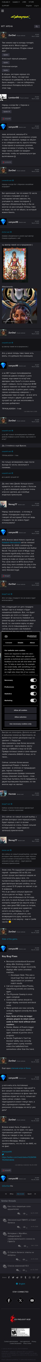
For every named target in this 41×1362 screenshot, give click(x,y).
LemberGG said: (7, 180)
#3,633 (35, 794)
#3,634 (35, 840)
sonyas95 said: (6, 343)
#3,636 (35, 949)
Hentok (12, 794)
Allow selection (20, 717)
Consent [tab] (8, 642)
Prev (11, 1194)
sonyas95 (13, 127)
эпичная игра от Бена (20, 1068)
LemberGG (14, 97)
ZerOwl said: (6, 232)
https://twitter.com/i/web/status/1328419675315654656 (19, 1157)
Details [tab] (20, 642)
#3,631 (35, 584)
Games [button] (15, 2)
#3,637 (35, 1061)
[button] (2, 11)
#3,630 (35, 532)
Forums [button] (5, 2)
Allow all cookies (20, 710)
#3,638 (35, 1078)
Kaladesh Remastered (11, 542)
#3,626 (35, 333)
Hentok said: (6, 850)
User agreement (25, 1341)
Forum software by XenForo (19, 1360)
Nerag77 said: (6, 594)
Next (29, 1194)
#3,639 (35, 1120)
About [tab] (32, 642)
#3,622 (35, 98)
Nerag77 (13, 504)
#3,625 (35, 222)
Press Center (27, 1343)
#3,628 (35, 421)
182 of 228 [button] (20, 1194)
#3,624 (35, 170)
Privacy (34, 1341)
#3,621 (35, 35)
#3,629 (35, 504)
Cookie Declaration (15, 1343)
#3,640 (35, 1178)
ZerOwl (12, 35)
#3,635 (35, 932)
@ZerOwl (6, 1186)
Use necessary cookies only (20, 724)
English (20, 1284)
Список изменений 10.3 (18, 1266)
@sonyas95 (7, 1151)
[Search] (37, 26)
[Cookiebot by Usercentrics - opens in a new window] (28, 636)
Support (5, 6)
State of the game (9, 939)
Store (31, 2)
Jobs (24, 2)
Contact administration (11, 1341)
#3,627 (35, 366)
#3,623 (35, 127)
